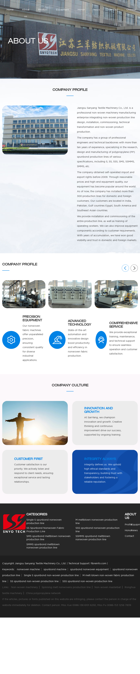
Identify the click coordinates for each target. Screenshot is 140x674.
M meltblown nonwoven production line (96, 521)
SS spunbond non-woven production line (34, 581)
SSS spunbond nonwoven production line (98, 529)
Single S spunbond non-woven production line (51, 575)
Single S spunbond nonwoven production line (44, 521)
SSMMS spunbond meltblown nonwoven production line (93, 538)
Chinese (131, 9)
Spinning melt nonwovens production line (66, 587)
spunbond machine (55, 569)
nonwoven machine (28, 569)
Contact (113, 9)
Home (10, 9)
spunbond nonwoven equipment (89, 569)
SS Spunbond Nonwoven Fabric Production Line (45, 529)
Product (42, 9)
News (96, 9)
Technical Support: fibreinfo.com (87, 563)
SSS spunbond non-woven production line (87, 581)
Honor (81, 9)
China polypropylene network (43, 593)
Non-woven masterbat (107, 587)
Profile (128, 524)
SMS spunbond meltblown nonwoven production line (48, 538)
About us (25, 13)
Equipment (62, 9)
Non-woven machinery (24, 587)
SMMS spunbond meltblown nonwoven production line (43, 546)
